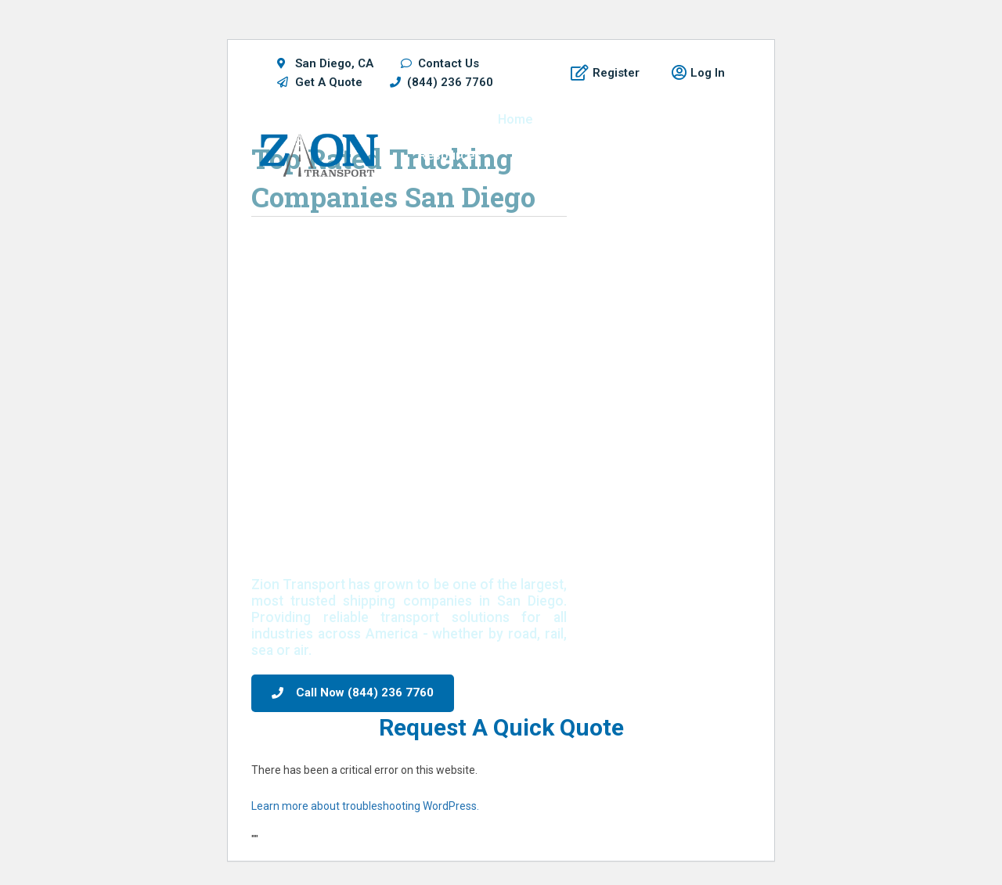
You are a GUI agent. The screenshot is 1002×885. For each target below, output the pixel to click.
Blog (690, 155)
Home (515, 119)
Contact (681, 191)
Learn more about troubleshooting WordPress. (365, 806)
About (629, 155)
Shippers (589, 119)
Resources (450, 155)
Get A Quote (547, 155)
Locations (675, 119)
